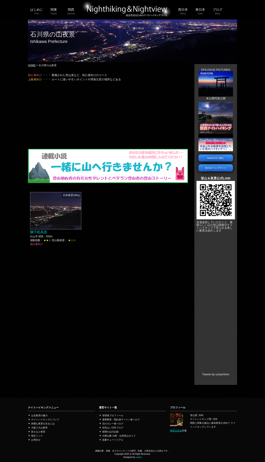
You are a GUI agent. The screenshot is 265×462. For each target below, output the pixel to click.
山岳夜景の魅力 (39, 415)
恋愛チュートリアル (112, 440)
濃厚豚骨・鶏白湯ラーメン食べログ (121, 419)
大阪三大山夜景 (39, 427)
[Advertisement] (108, 115)
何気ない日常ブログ (112, 427)
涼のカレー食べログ (112, 423)
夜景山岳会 (176, 430)
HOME (32, 65)
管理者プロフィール (112, 415)
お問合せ (36, 440)
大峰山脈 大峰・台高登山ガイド (119, 435)
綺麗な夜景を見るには (43, 423)
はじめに (36, 11)
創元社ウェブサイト (215, 167)
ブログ (217, 11)
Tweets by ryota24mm (215, 374)
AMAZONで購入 (215, 158)
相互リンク (37, 435)
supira (139, 457)
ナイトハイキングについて (45, 419)
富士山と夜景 (38, 431)
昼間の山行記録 (110, 431)
